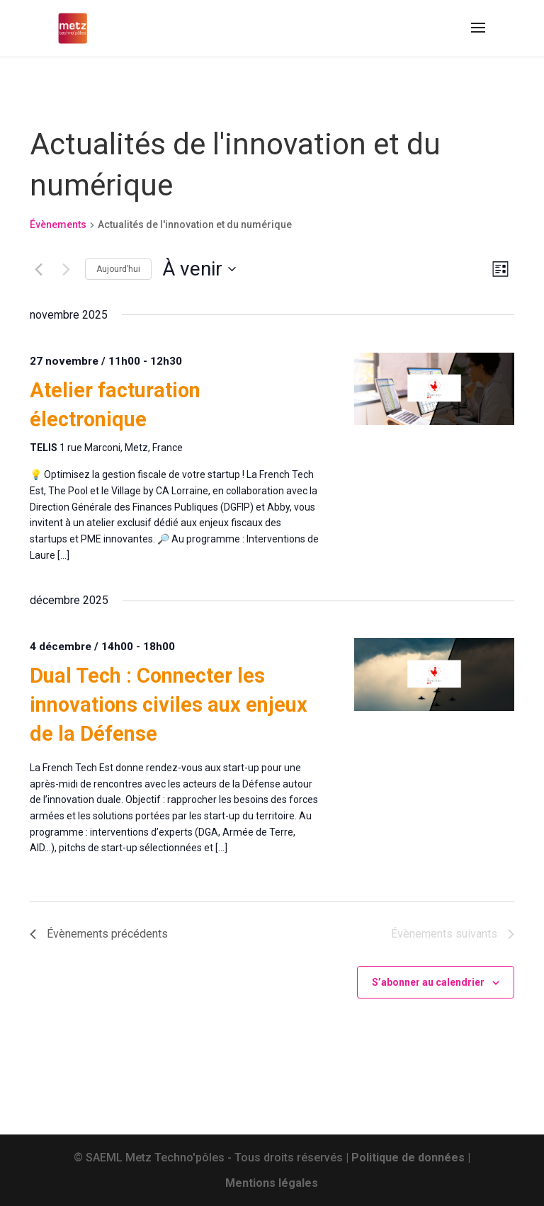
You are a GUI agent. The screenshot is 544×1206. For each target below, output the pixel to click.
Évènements (58, 224)
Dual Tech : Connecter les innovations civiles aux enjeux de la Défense (168, 705)
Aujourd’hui (118, 269)
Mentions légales (271, 1183)
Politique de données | (410, 1157)
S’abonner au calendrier (428, 982)
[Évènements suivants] (65, 269)
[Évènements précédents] (38, 269)
